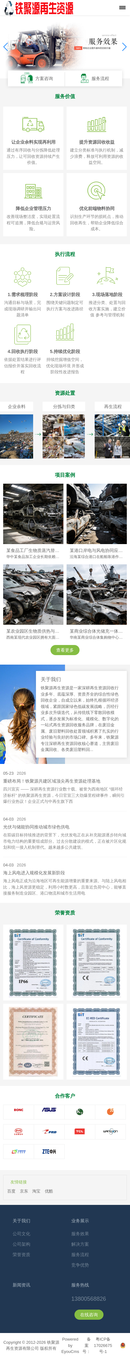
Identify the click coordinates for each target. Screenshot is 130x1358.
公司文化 (21, 1233)
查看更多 (65, 650)
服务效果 (80, 1233)
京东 (24, 1191)
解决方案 (80, 1244)
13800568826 (88, 1299)
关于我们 (21, 1220)
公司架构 (21, 1244)
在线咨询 (89, 1314)
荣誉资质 (21, 1254)
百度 (11, 1191)
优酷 (49, 1191)
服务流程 (80, 1254)
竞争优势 (80, 1265)
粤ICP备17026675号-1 (103, 1345)
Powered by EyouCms (70, 1345)
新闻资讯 (21, 1284)
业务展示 (80, 1220)
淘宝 (36, 1191)
